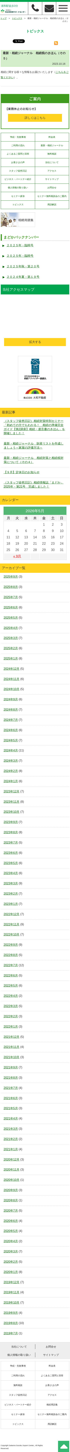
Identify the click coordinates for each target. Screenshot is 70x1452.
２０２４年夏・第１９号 (23, 276)
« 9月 (17, 556)
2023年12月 (12, 791)
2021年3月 (11, 1128)
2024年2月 (11, 771)
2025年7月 (11, 597)
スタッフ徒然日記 (18, 170)
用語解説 (51, 204)
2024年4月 (11, 750)
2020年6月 (11, 1220)
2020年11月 (12, 1169)
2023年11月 (12, 801)
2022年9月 (11, 944)
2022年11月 (12, 924)
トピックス (17, 18)
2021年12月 (12, 1036)
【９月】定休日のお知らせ (22, 472)
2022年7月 (11, 965)
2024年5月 (11, 740)
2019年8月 (11, 1323)
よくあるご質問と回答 (18, 154)
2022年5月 (11, 985)
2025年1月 (11, 658)
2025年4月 (11, 628)
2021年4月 (11, 1118)
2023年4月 (11, 873)
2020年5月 (11, 1231)
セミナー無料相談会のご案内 (51, 196)
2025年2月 (11, 648)
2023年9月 (11, 822)
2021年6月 (11, 1098)
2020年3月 (11, 1251)
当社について (52, 162)
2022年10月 (12, 934)
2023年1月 (11, 903)
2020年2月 (11, 1261)
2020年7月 (11, 1210)
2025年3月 (11, 638)
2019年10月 (12, 1302)
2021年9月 (11, 1067)
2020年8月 (11, 1200)
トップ (3, 18)
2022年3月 (11, 1006)
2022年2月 (11, 1016)
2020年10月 (12, 1179)
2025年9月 (11, 576)
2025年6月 (11, 607)
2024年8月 (11, 709)
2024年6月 (11, 730)
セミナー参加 (18, 196)
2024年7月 (11, 719)
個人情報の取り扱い (18, 187)
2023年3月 (11, 883)
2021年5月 (11, 1108)
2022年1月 (11, 1026)
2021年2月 (11, 1139)
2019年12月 (12, 1282)
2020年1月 (11, 1272)
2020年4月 (11, 1241)
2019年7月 (11, 1333)
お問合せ (51, 187)
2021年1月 (11, 1149)
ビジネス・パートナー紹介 (17, 179)
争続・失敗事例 (18, 137)
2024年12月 (12, 668)
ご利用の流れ (18, 145)
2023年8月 (11, 832)
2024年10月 (12, 689)
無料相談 (51, 154)
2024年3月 (11, 760)
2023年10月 (12, 811)
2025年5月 (11, 617)
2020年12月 (12, 1159)
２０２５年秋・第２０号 (23, 266)
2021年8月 (11, 1077)
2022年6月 (11, 975)
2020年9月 (11, 1190)
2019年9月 (11, 1312)
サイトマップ (52, 179)
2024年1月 (11, 781)
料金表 (52, 137)
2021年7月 (11, 1088)
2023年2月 (11, 893)
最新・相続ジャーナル (52, 145)
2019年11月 (12, 1292)
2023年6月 (11, 852)
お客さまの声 (18, 162)
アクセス (51, 170)
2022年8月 (11, 955)
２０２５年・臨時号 (20, 245)
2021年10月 (12, 1057)
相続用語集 (52, 1404)
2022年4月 (11, 995)
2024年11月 (12, 679)
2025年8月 (11, 586)
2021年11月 (12, 1046)
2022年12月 (12, 914)
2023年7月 (11, 842)
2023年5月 (11, 863)
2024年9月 (11, 699)
